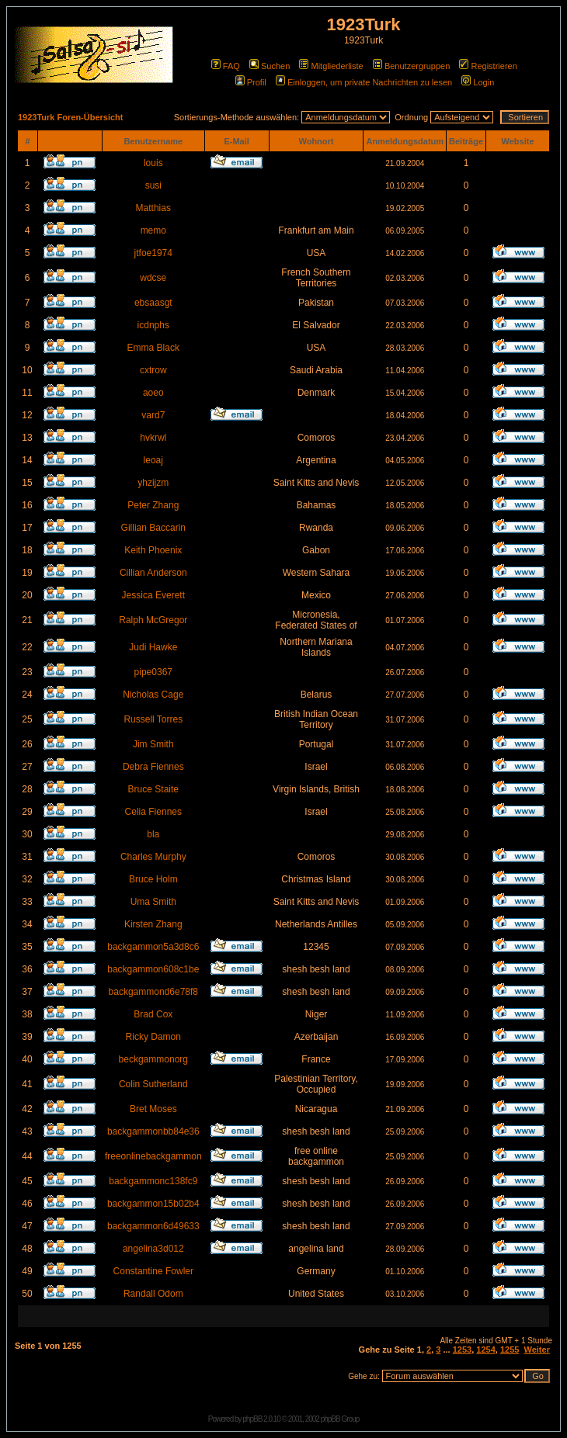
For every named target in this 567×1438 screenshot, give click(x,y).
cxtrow (153, 370)
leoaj (153, 460)
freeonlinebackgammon (153, 1156)
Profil (250, 82)
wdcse (153, 277)
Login (477, 82)
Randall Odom (153, 1293)
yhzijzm (153, 482)
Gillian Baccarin (153, 527)
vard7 (153, 415)
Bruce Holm (153, 879)
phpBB (252, 1419)
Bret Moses (153, 1109)
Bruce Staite (153, 789)
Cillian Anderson (153, 572)
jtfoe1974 (153, 253)
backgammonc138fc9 (153, 1181)
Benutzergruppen (411, 66)
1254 (485, 1349)
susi (153, 185)
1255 (509, 1349)
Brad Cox (153, 1014)
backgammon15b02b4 (153, 1203)
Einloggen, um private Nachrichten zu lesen (364, 82)
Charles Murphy (153, 856)
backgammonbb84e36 (153, 1131)
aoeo (153, 392)
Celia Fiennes (153, 811)
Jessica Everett (153, 595)
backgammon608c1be (153, 969)
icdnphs (153, 325)
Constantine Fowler (153, 1271)
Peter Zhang (153, 505)
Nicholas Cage (153, 694)
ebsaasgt (153, 302)
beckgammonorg (153, 1059)
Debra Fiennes (153, 766)
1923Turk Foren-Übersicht (70, 117)
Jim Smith (153, 744)
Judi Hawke (153, 647)
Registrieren (488, 66)
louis (153, 163)
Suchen (269, 66)
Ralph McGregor (153, 620)
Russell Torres (153, 719)
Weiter (537, 1349)
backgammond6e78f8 (153, 991)
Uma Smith (153, 901)
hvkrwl (153, 437)
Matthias (153, 208)
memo (153, 230)
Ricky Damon (153, 1036)
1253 (462, 1349)
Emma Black (153, 347)
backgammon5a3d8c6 (153, 946)
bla (153, 834)
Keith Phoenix (153, 550)
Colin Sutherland (153, 1084)
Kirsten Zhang (153, 924)
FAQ (225, 66)
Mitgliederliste (331, 66)
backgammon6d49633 (153, 1226)
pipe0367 (153, 672)
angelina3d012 (153, 1248)
